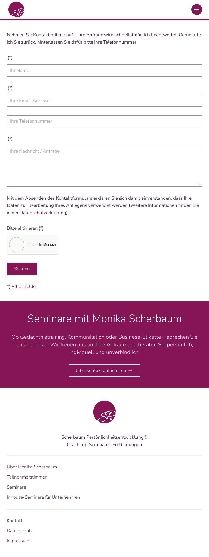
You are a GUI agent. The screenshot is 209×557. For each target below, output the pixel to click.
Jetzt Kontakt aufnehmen (104, 370)
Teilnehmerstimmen (27, 477)
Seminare (16, 487)
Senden (22, 269)
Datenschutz (20, 531)
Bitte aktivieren (25, 228)
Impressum (18, 541)
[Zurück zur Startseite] (16, 9)
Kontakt (15, 520)
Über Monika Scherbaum (32, 467)
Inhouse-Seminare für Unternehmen (43, 497)
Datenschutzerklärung (43, 213)
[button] (196, 9)
